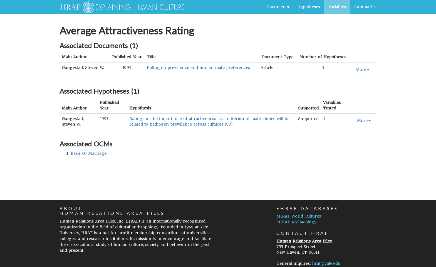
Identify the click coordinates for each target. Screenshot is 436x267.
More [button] (362, 69)
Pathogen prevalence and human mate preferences (198, 67)
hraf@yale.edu (326, 263)
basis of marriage (88, 153)
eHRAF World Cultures (298, 216)
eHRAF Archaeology (296, 221)
